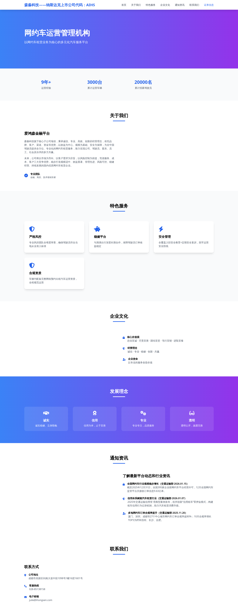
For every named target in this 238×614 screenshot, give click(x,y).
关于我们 (136, 5)
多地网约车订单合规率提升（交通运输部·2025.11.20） (157, 512)
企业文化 (165, 5)
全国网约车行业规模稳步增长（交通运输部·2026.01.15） (158, 483)
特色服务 (150, 5)
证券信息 (209, 5)
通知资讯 (180, 5)
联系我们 (194, 5)
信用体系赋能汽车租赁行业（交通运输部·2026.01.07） (157, 498)
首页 (123, 5)
